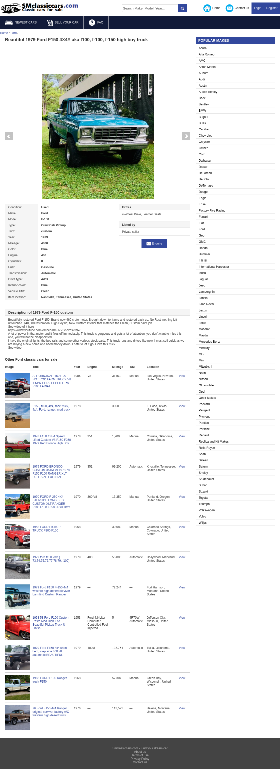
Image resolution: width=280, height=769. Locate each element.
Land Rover (206, 304)
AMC (202, 60)
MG (201, 354)
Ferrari (203, 217)
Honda (203, 248)
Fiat (201, 223)
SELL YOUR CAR (62, 23)
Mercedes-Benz (209, 341)
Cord (202, 154)
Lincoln (203, 316)
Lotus (202, 323)
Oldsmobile (206, 385)
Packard (204, 404)
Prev (9, 136)
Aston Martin (207, 67)
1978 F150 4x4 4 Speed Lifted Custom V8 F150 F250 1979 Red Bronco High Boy (51, 440)
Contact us (237, 8)
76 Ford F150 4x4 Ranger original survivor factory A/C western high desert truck (50, 712)
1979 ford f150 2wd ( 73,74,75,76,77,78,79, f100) (50, 558)
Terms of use (140, 755)
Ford (202, 229)
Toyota (203, 498)
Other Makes (207, 398)
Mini (201, 360)
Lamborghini (207, 291)
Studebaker (206, 479)
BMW (202, 110)
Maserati (204, 329)
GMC (202, 242)
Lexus (203, 310)
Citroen (203, 148)
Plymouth (205, 416)
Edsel (202, 204)
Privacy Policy (140, 759)
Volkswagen (207, 510)
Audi (202, 79)
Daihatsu (204, 160)
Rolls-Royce (207, 448)
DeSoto (204, 179)
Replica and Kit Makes (213, 441)
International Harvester (214, 266)
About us (140, 752)
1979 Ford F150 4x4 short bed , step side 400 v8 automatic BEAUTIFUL (49, 651)
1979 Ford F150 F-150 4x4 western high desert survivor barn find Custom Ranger (51, 591)
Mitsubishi (205, 366)
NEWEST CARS (21, 22)
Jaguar (203, 279)
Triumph (204, 504)
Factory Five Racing (212, 210)
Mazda (203, 335)
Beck (202, 98)
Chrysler (204, 142)
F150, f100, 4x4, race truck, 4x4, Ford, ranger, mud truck (51, 407)
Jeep (202, 285)
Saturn (203, 466)
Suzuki (203, 491)
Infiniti (202, 260)
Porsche (204, 429)
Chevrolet (205, 135)
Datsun (203, 167)
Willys (202, 522)
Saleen (203, 460)
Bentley (204, 104)
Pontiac (204, 423)
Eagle (202, 198)
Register (272, 8)
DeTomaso (206, 185)
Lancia (203, 298)
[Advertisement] (97, 57)
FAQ (96, 22)
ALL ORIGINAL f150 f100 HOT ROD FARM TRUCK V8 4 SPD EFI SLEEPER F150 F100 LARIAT (51, 381)
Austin (203, 85)
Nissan (203, 379)
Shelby (203, 473)
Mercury (204, 348)
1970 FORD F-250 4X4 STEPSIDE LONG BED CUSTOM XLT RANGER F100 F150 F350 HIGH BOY (51, 502)
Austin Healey (208, 92)
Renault (204, 435)
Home (211, 8)
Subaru (203, 485)
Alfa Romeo (206, 54)
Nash (202, 373)
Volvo (202, 516)
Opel (202, 391)
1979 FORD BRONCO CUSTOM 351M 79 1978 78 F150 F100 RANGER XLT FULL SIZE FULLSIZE (51, 472)
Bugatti (203, 117)
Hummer (204, 254)
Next (186, 136)
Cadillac (204, 129)
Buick (202, 123)
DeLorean (205, 173)
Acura (202, 48)
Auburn (203, 73)
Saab (202, 454)
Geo (201, 235)
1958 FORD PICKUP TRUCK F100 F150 (46, 528)
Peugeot (204, 410)
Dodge (203, 192)
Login (257, 8)
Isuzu (202, 273)
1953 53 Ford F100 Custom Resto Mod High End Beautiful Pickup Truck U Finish (50, 623)
